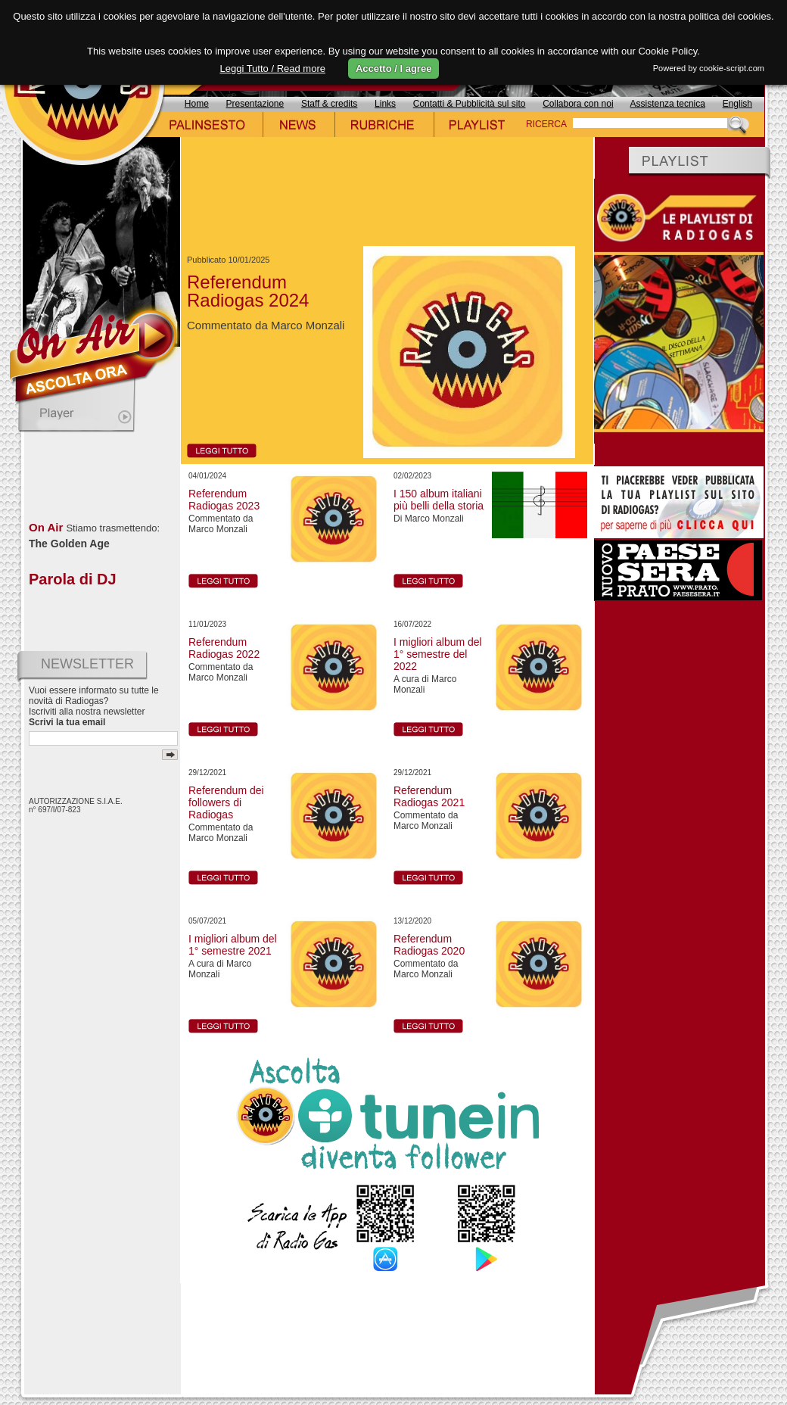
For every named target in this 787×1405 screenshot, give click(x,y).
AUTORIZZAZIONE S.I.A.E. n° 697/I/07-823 (76, 805)
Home (197, 103)
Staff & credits (329, 103)
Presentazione (255, 103)
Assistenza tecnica (667, 103)
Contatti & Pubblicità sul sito (469, 103)
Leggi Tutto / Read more (272, 68)
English (737, 103)
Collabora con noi (578, 103)
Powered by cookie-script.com (708, 68)
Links (385, 103)
